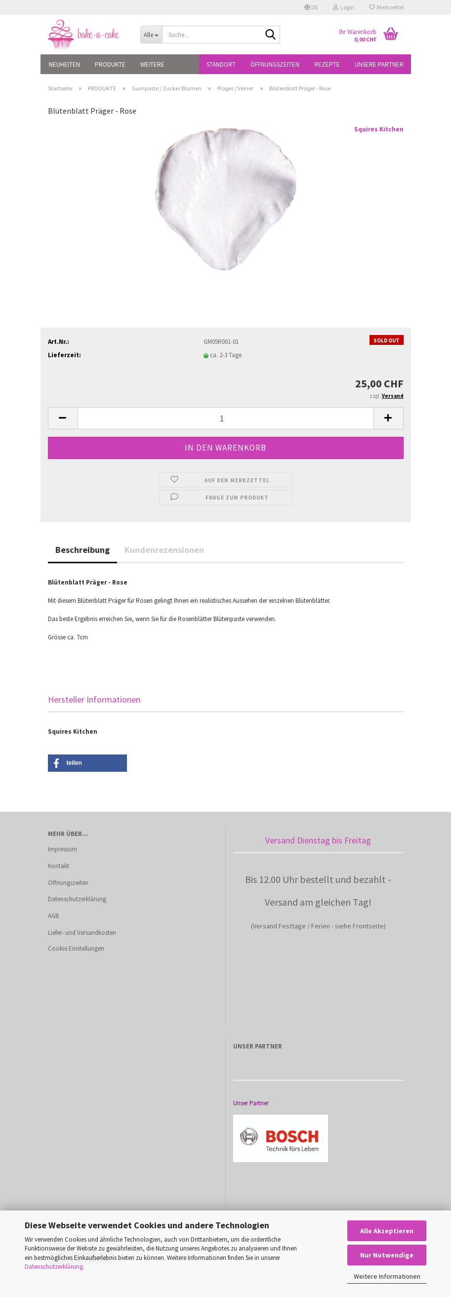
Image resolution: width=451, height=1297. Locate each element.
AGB (53, 916)
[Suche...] (151, 34)
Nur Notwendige (386, 1255)
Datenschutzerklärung (54, 1266)
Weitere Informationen (387, 1276)
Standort (221, 64)
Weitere (152, 64)
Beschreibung (82, 549)
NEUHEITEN (64, 64)
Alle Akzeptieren (386, 1230)
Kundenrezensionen (164, 549)
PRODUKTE (110, 64)
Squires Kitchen (379, 129)
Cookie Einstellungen (76, 948)
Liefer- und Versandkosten (82, 932)
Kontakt (58, 866)
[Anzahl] (226, 418)
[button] (311, 7)
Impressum (62, 849)
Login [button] (343, 7)
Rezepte (327, 64)
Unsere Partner (379, 64)
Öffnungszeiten (274, 64)
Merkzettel (386, 7)
